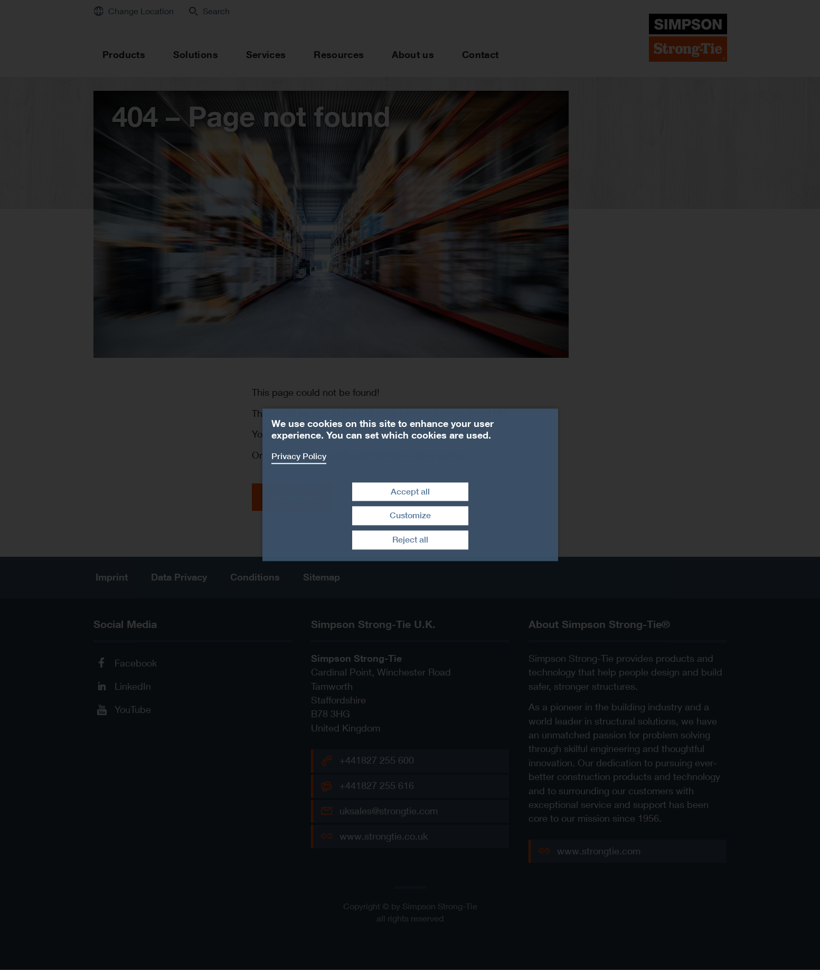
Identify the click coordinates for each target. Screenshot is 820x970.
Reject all (410, 540)
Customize (410, 516)
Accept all (410, 492)
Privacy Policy (298, 456)
